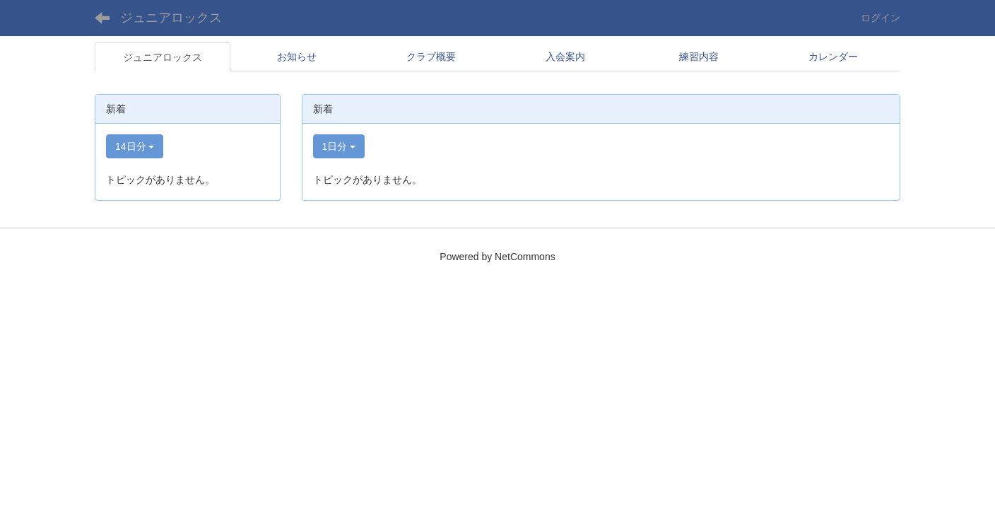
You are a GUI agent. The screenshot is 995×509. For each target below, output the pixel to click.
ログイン (880, 17)
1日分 (339, 146)
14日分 (134, 146)
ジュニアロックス (171, 18)
